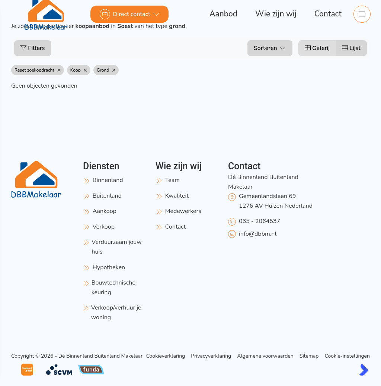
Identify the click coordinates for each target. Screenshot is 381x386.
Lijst (351, 48)
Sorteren (270, 48)
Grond (106, 70)
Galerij (317, 48)
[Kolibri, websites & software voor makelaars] (364, 370)
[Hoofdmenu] (361, 14)
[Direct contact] (129, 14)
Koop (78, 70)
